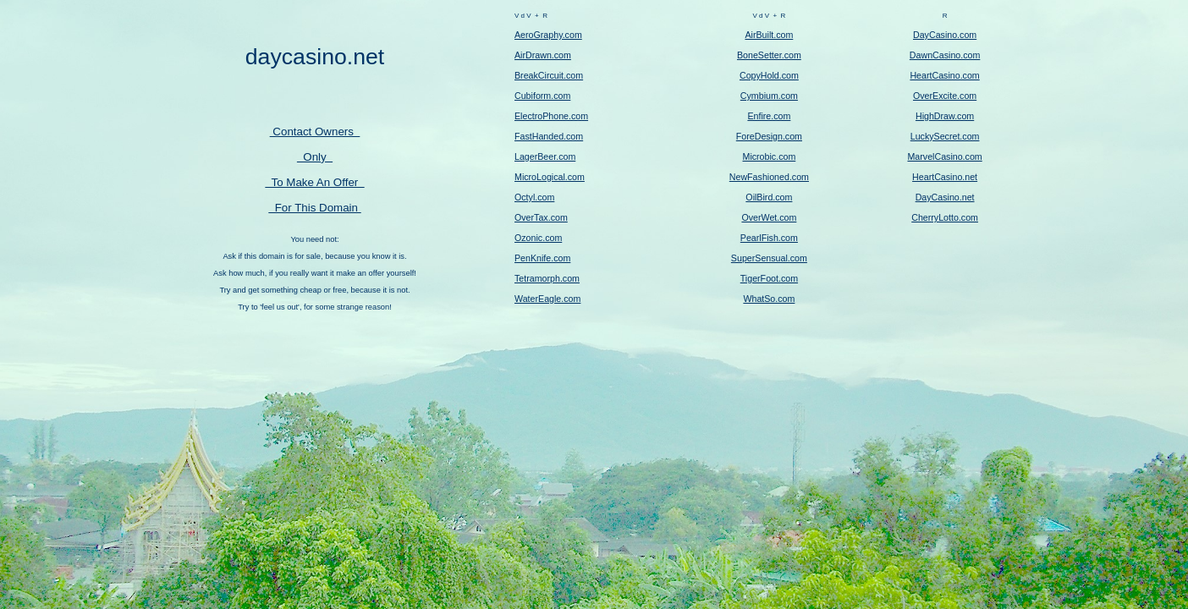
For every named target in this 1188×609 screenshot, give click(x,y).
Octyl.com (534, 197)
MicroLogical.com (549, 177)
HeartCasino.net (944, 177)
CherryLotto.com (944, 217)
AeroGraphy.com (548, 35)
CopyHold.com (769, 75)
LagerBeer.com (544, 156)
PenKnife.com (542, 258)
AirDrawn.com (542, 55)
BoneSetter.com (769, 55)
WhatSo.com (769, 299)
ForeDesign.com (769, 136)
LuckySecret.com (945, 136)
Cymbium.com (769, 96)
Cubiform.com (542, 96)
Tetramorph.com (547, 278)
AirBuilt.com (769, 35)
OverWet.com (768, 217)
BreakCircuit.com (548, 75)
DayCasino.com (944, 35)
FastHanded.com (548, 136)
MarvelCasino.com (944, 156)
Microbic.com (769, 156)
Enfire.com (768, 116)
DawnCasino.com (945, 55)
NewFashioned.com (769, 177)
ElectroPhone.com (551, 116)
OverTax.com (541, 217)
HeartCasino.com (944, 75)
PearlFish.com (769, 238)
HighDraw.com (945, 116)
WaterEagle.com (547, 299)
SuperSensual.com (769, 258)
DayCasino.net (945, 197)
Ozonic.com (538, 238)
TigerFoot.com (769, 278)
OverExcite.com (944, 96)
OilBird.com (768, 197)
